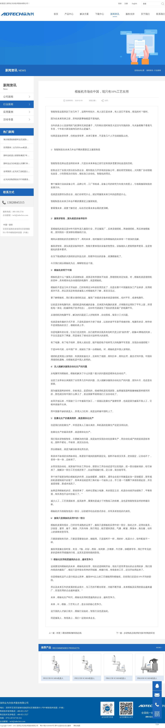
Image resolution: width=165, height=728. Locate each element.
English (134, 4)
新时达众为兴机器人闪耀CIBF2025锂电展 (20, 163)
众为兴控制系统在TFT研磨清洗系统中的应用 (22, 179)
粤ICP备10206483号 (47, 726)
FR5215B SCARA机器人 (85, 678)
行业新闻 (157, 70)
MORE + (159, 648)
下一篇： (135, 633)
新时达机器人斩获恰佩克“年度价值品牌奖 (21, 155)
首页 (56, 14)
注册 (126, 4)
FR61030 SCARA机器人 (147, 678)
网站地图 (76, 726)
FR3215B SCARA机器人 (53, 678)
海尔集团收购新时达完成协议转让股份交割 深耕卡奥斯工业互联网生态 (33, 139)
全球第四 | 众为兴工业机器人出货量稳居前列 (22, 171)
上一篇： (65, 633)
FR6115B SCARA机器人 (116, 678)
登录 (120, 4)
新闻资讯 (149, 70)
